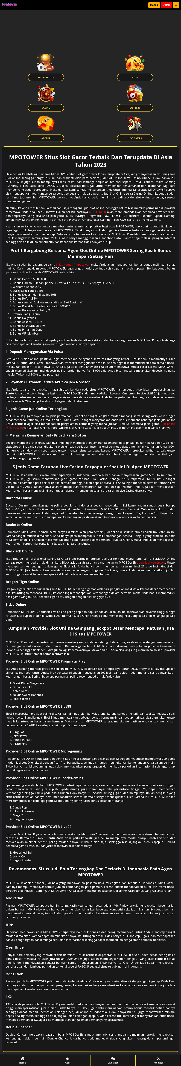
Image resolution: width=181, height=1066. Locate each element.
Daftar (166, 5)
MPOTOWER (97, 212)
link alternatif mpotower (72, 264)
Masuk (154, 5)
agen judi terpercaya (151, 562)
